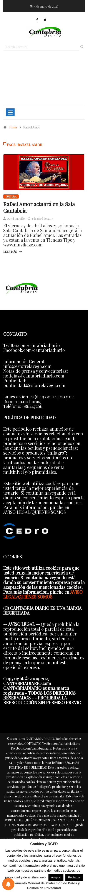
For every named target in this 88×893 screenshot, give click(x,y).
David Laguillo (16, 218)
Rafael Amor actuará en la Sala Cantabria (39, 207)
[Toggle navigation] (10, 112)
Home (13, 127)
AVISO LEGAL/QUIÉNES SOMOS (43, 594)
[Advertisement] (44, 80)
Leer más (12, 251)
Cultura (11, 196)
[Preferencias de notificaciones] (8, 884)
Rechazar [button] (74, 877)
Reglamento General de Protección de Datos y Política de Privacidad (44, 885)
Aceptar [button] (56, 877)
